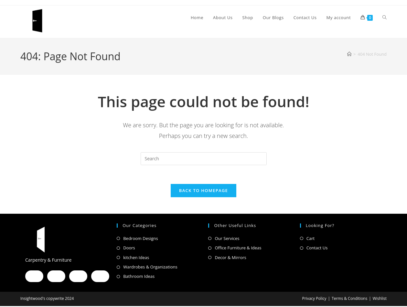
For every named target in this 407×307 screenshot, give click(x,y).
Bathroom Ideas (139, 277)
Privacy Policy (314, 299)
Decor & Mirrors (230, 258)
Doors (129, 249)
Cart (310, 239)
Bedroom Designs (140, 239)
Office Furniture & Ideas (238, 249)
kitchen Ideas (136, 258)
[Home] (349, 54)
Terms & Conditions (349, 299)
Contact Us (317, 249)
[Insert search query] (204, 158)
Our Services (227, 239)
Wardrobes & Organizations (150, 268)
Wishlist (380, 299)
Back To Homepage (203, 191)
